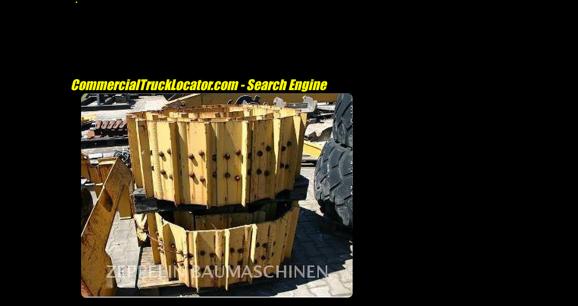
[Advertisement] (217, 301)
